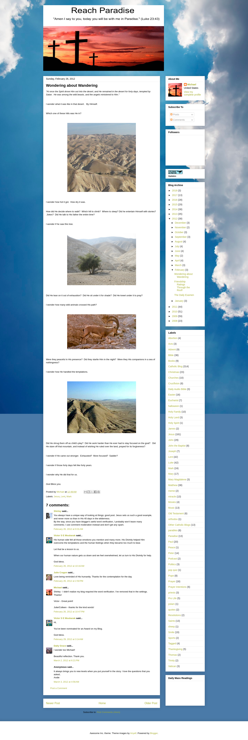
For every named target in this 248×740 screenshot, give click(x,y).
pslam (171, 604)
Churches (173, 377)
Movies (172, 502)
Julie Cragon (60, 572)
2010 (175, 311)
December (181, 222)
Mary (171, 473)
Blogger (154, 733)
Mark (68, 496)
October (179, 232)
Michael (58, 587)
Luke (170, 462)
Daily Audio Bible (177, 389)
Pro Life (172, 598)
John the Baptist (176, 445)
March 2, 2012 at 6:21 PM (66, 660)
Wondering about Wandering (183, 275)
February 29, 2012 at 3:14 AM (68, 639)
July (177, 246)
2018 (175, 190)
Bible (171, 355)
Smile (171, 632)
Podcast (172, 558)
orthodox (173, 519)
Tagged (172, 643)
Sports (171, 638)
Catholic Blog (175, 366)
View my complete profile (192, 93)
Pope (171, 575)
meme (171, 490)
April (177, 260)
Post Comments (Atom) (108, 712)
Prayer (171, 581)
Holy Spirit (173, 423)
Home (102, 703)
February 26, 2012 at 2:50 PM (68, 581)
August (179, 241)
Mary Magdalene (177, 479)
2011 (175, 306)
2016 (175, 199)
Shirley (57, 511)
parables (173, 530)
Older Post (150, 703)
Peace (171, 547)
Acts (170, 343)
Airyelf (133, 733)
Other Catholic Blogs (179, 524)
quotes (171, 609)
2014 (175, 209)
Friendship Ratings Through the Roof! (182, 286)
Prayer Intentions (177, 587)
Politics (172, 564)
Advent (172, 349)
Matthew (172, 485)
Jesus (57, 496)
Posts (174, 114)
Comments (177, 119)
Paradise (173, 536)
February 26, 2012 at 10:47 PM (69, 611)
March (178, 265)
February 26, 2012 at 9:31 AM (68, 529)
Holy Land (173, 417)
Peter (171, 553)
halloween (173, 406)
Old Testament (176, 513)
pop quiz (172, 570)
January (179, 300)
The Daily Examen (184, 295)
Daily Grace (60, 645)
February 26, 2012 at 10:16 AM (69, 566)
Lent (63, 496)
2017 (175, 195)
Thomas (172, 654)
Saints (171, 620)
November (181, 227)
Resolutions (174, 615)
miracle (172, 496)
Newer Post (53, 703)
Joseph (172, 451)
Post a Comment (58, 688)
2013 (175, 214)
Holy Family (174, 411)
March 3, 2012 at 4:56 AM (66, 682)
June (178, 251)
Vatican (172, 666)
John (170, 440)
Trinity (171, 660)
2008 (175, 320)
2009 (175, 316)
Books (171, 360)
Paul (170, 541)
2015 (175, 204)
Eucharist (173, 400)
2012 (175, 218)
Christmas (173, 372)
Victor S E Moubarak (64, 535)
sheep (171, 626)
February (180, 269)
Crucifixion (173, 383)
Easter (171, 394)
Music (171, 507)
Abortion (172, 338)
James (171, 428)
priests (171, 592)
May (177, 255)
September (181, 237)
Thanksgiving (175, 649)
